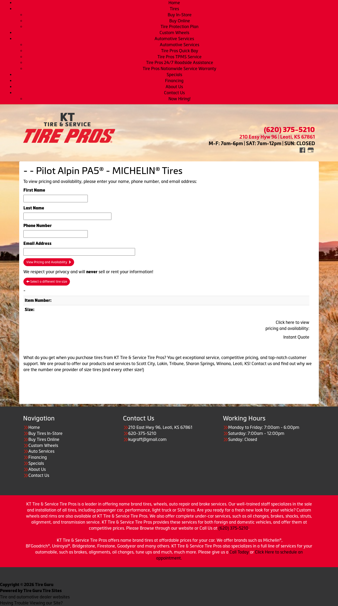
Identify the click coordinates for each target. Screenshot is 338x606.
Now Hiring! (179, 98)
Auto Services (41, 451)
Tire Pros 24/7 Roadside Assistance (179, 62)
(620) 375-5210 (233, 528)
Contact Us (174, 92)
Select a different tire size (46, 281)
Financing (174, 80)
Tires (174, 8)
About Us (174, 86)
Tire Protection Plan (179, 26)
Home (174, 2)
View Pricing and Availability (48, 262)
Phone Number (37, 225)
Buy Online (179, 20)
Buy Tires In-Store (45, 433)
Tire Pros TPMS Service (179, 56)
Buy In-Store (180, 14)
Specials (174, 74)
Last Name (33, 208)
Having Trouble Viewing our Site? (31, 602)
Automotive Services (174, 38)
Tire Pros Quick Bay (179, 50)
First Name (34, 190)
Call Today (239, 552)
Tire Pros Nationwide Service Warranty (179, 68)
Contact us (262, 363)
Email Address (37, 243)
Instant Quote (296, 337)
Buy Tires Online (43, 439)
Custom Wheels (174, 32)
